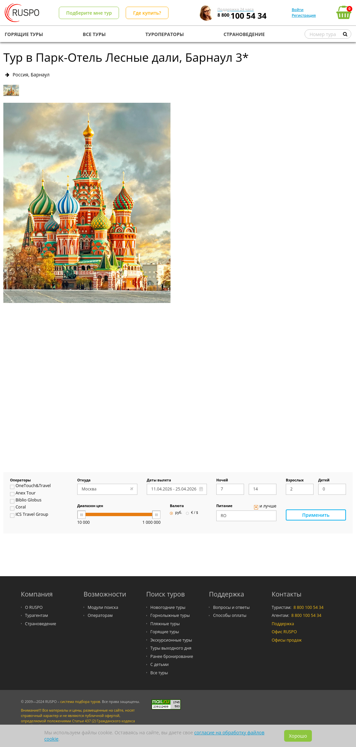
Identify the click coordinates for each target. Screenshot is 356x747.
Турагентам (36, 615)
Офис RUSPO (284, 632)
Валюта (177, 506)
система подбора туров (80, 701)
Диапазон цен (90, 506)
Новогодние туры (168, 607)
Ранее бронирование (171, 656)
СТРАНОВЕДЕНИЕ (244, 34)
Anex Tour (22, 493)
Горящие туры (164, 632)
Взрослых (295, 480)
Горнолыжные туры (170, 615)
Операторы (20, 480)
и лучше (265, 506)
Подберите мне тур (89, 13)
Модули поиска (103, 607)
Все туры (159, 673)
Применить (316, 515)
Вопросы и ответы (231, 607)
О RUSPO (34, 607)
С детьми (159, 664)
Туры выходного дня (171, 648)
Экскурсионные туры (171, 640)
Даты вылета (159, 480)
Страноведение (40, 624)
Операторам (100, 615)
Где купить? (147, 13)
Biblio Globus (25, 500)
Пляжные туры (165, 624)
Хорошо (298, 736)
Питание (224, 506)
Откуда (84, 480)
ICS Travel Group (29, 515)
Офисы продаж (287, 640)
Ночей (222, 480)
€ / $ (192, 513)
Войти (298, 9)
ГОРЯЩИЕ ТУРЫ (24, 34)
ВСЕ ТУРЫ (94, 34)
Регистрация (304, 15)
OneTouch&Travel (30, 486)
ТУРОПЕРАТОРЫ (164, 34)
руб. (176, 513)
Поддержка (283, 624)
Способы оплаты (229, 615)
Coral (18, 507)
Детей (324, 480)
